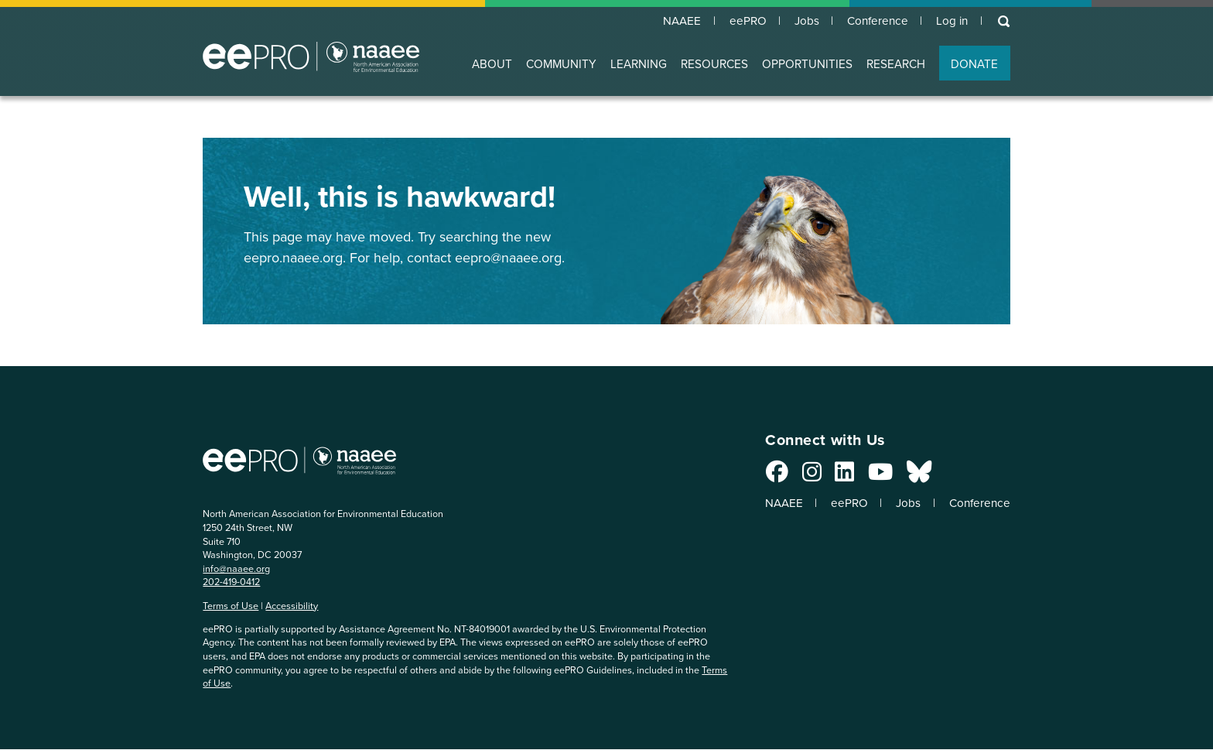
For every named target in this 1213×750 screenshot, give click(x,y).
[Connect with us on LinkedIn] (835, 476)
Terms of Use (230, 606)
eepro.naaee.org (293, 258)
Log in (950, 21)
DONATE (974, 65)
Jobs (799, 21)
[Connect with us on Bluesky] (909, 476)
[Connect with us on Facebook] (767, 476)
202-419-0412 (231, 582)
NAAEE (670, 21)
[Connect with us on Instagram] (802, 476)
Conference (873, 21)
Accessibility (291, 606)
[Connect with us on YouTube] (870, 476)
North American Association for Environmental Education (311, 57)
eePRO (738, 21)
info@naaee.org (236, 569)
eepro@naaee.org (508, 258)
